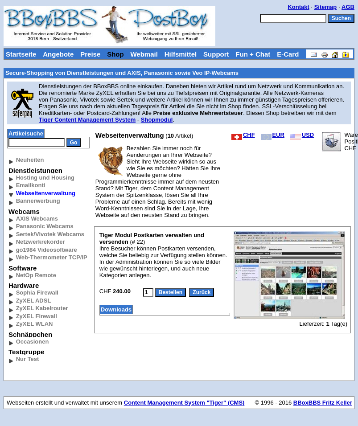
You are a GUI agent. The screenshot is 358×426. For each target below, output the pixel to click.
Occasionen (32, 341)
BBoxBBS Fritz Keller (322, 402)
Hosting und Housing (45, 177)
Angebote (58, 54)
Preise (90, 54)
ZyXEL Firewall (36, 316)
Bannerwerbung (38, 200)
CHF (243, 134)
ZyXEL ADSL (33, 300)
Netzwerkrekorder (40, 241)
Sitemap (325, 7)
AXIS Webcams (37, 218)
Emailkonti (30, 185)
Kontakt (298, 7)
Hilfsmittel (181, 54)
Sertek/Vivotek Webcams (50, 234)
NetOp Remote (36, 275)
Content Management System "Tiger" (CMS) (184, 402)
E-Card (288, 54)
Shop (115, 54)
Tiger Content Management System (87, 119)
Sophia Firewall (37, 292)
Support (216, 54)
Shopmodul (157, 119)
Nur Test (27, 359)
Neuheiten (30, 159)
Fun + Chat (252, 54)
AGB (348, 7)
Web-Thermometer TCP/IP (51, 257)
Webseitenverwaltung (45, 193)
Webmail (143, 54)
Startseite (21, 54)
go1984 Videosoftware (46, 249)
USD (302, 134)
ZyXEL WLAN (34, 323)
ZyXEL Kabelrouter (42, 308)
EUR (272, 134)
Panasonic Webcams (45, 226)
